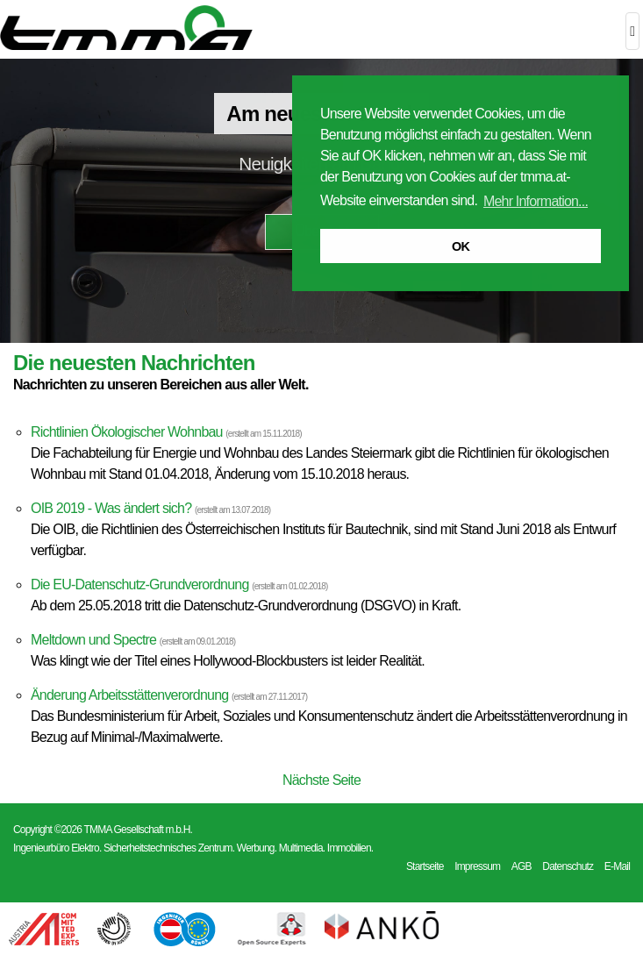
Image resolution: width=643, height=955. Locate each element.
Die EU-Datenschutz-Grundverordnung (140, 584)
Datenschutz (567, 866)
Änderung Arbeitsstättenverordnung (129, 695)
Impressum (477, 866)
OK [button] (460, 246)
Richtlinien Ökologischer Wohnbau (127, 431)
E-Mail (617, 866)
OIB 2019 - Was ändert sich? (111, 508)
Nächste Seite (321, 780)
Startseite (425, 866)
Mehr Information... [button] (535, 201)
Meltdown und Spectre (93, 639)
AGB (521, 866)
